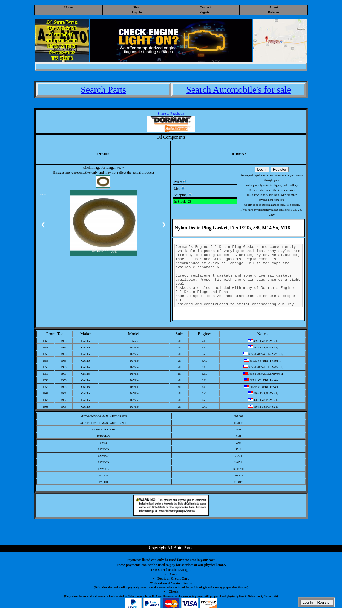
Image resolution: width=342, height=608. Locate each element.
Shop (136, 7)
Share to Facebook (171, 113)
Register (205, 12)
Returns (273, 12)
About (273, 7)
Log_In (137, 12)
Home (68, 7)
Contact (205, 7)
